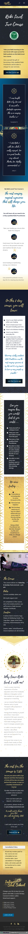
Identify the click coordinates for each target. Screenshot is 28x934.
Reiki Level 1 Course (9, 902)
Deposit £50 (13, 832)
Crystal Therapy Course (10, 907)
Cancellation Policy (11, 847)
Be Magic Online (20, 929)
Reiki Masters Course (9, 906)
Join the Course (11, 72)
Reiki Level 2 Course (9, 904)
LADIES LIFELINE (8, 915)
